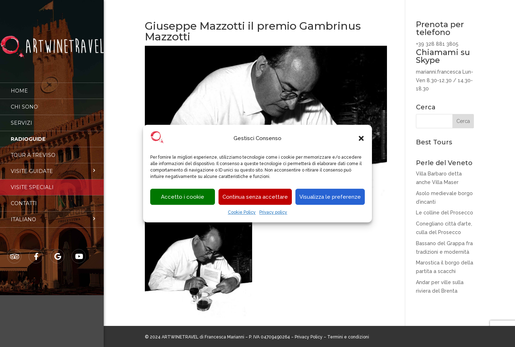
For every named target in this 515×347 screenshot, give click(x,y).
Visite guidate (32, 166)
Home (19, 86)
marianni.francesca (438, 72)
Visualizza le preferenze (330, 197)
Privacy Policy (309, 336)
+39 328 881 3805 (437, 44)
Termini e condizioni (348, 336)
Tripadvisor (15, 251)
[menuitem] (52, 214)
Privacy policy (273, 212)
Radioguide (28, 134)
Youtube (79, 251)
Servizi (21, 118)
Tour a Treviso (33, 150)
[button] (361, 138)
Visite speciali (32, 182)
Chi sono (24, 102)
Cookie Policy (242, 212)
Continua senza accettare (255, 197)
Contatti (24, 198)
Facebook (36, 251)
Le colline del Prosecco (444, 212)
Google (57, 251)
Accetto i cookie (182, 197)
